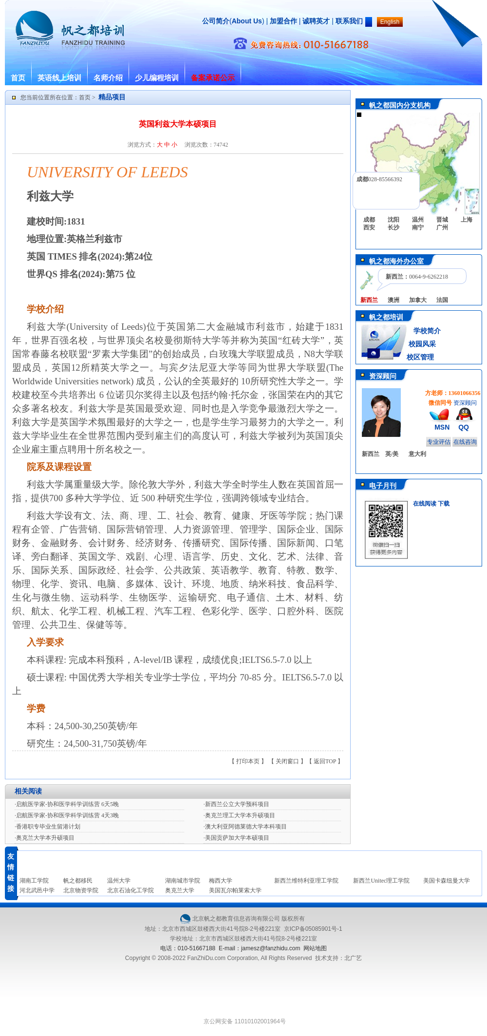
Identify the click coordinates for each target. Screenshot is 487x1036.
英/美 (391, 454)
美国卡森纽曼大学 (446, 880)
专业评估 (438, 441)
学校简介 (427, 331)
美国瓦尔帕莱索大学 (235, 890)
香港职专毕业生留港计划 (48, 826)
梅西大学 (220, 880)
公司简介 (215, 21)
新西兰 (370, 454)
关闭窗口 (287, 761)
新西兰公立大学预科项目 (237, 804)
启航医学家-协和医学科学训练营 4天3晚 (67, 815)
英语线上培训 (59, 78)
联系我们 (349, 21)
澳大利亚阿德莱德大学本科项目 (246, 826)
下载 (444, 503)
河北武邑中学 (37, 890)
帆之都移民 (78, 880)
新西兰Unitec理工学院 (381, 880)
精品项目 (112, 97)
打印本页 (248, 761)
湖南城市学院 (182, 880)
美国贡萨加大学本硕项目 (237, 837)
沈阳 (393, 219)
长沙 (393, 227)
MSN (442, 427)
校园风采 (421, 344)
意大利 (417, 454)
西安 (369, 227)
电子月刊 (382, 486)
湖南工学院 (34, 880)
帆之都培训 (386, 317)
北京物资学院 (80, 890)
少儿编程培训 (157, 78)
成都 (369, 219)
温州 (418, 219)
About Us (247, 21)
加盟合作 (282, 21)
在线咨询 (465, 441)
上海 (466, 219)
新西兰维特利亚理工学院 (306, 880)
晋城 (442, 219)
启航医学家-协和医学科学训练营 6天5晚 (67, 804)
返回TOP (325, 761)
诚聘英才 (316, 21)
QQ (463, 427)
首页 (18, 78)
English (389, 22)
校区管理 (420, 357)
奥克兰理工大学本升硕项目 (240, 815)
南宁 (418, 227)
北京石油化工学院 (130, 890)
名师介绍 (108, 78)
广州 (442, 227)
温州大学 (119, 880)
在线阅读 (424, 503)
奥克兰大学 (179, 890)
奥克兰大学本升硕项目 (45, 837)
